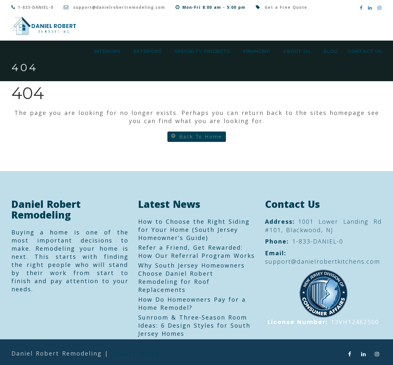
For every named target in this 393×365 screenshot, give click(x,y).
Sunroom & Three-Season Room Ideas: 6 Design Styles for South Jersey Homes (194, 325)
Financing (256, 51)
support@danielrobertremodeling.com (119, 7)
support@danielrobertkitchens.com (322, 261)
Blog (330, 51)
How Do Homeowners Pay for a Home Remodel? (192, 303)
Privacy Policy (135, 353)
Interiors (107, 51)
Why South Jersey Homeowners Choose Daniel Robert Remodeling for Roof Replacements (191, 277)
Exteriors (148, 51)
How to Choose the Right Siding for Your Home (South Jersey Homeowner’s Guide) (194, 230)
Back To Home (196, 136)
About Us (296, 51)
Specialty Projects (202, 51)
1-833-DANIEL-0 (35, 7)
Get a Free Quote (286, 7)
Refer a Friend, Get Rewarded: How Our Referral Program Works (196, 251)
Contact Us (364, 51)
